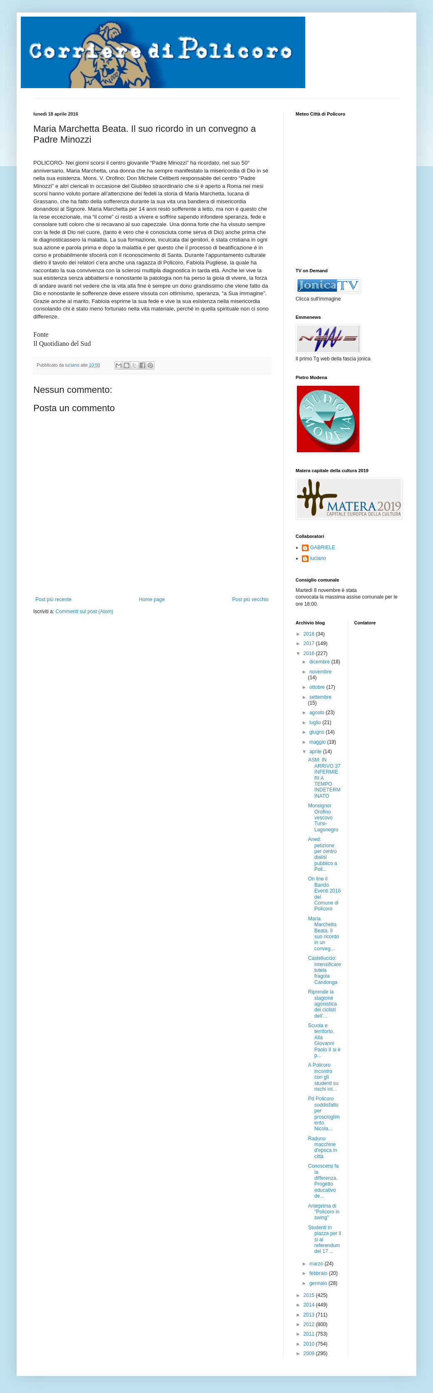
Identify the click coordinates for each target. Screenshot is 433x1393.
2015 (310, 1295)
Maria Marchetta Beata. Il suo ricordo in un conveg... (323, 934)
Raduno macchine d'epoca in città (322, 1147)
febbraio (319, 1273)
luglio (315, 722)
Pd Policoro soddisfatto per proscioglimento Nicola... (324, 1114)
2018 (310, 634)
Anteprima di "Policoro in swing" (323, 1212)
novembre (320, 672)
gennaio (318, 1283)
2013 (310, 1315)
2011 (310, 1334)
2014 (310, 1305)
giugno (317, 732)
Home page (152, 599)
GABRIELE (322, 547)
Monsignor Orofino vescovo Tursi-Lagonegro (323, 818)
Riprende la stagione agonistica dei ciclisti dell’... (322, 1004)
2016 (310, 653)
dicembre (320, 662)
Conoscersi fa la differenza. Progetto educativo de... (323, 1181)
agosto (317, 712)
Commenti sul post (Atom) (84, 611)
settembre (320, 697)
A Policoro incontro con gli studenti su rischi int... (323, 1077)
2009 (310, 1353)
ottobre (317, 687)
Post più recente (53, 599)
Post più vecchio (250, 599)
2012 (310, 1324)
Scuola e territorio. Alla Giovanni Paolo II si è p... (324, 1040)
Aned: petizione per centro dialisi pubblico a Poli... (322, 854)
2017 (310, 643)
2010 (310, 1344)
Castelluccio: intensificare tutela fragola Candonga (324, 970)
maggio (318, 742)
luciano (318, 558)
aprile (316, 751)
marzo (317, 1264)
